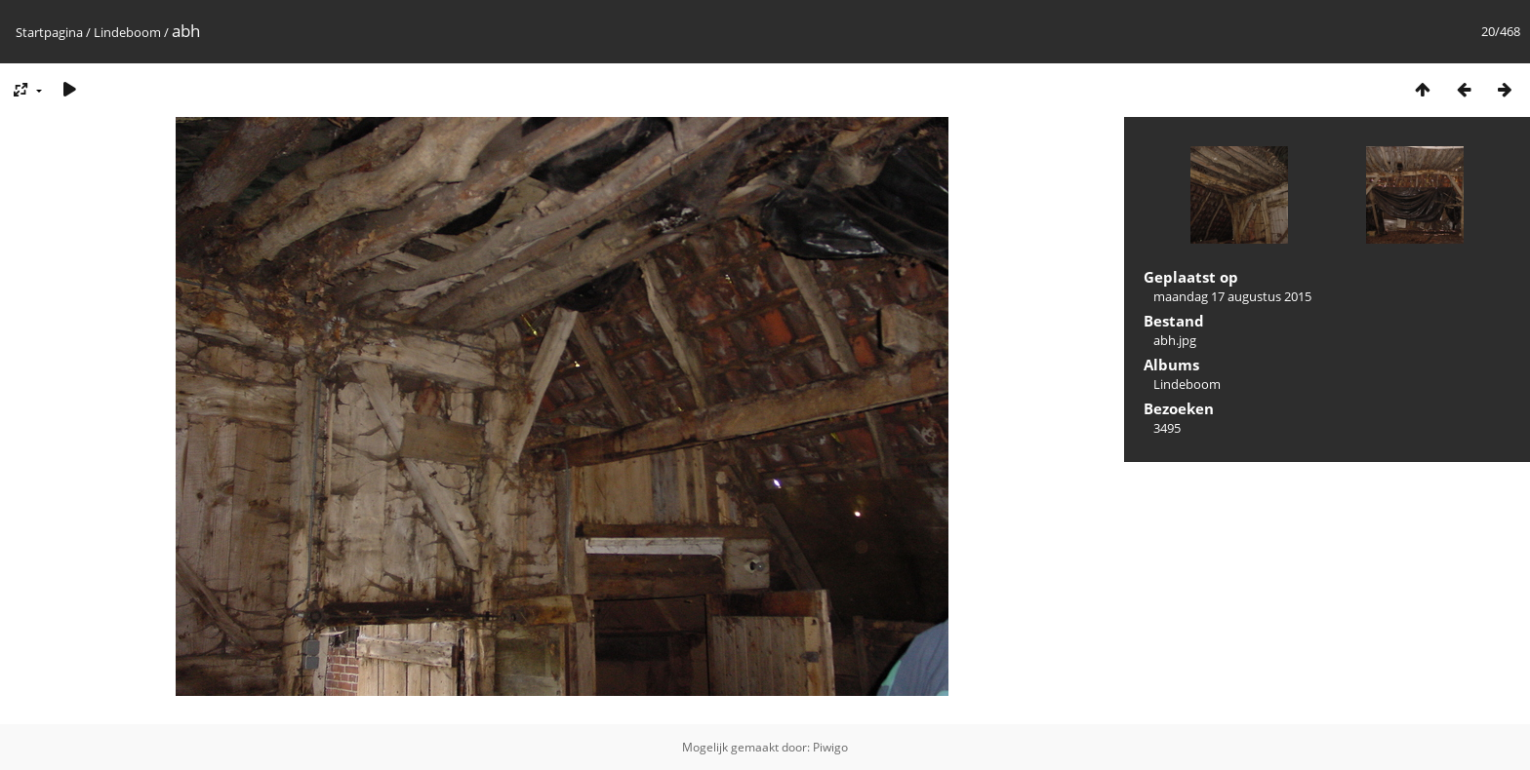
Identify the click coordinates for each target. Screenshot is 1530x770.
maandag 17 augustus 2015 (1232, 296)
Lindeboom (127, 32)
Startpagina (49, 32)
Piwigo (830, 747)
